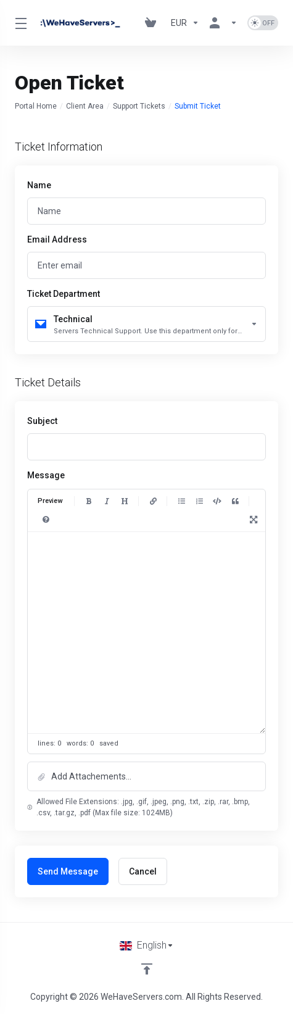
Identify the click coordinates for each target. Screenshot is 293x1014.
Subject (42, 421)
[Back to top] (146, 968)
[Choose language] (147, 945)
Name (39, 185)
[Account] (223, 23)
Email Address (57, 239)
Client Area (85, 106)
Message (46, 475)
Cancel (143, 871)
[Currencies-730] (185, 23)
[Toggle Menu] (19, 22)
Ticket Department (63, 294)
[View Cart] (153, 23)
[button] (146, 776)
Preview (50, 501)
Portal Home (36, 106)
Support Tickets (139, 106)
